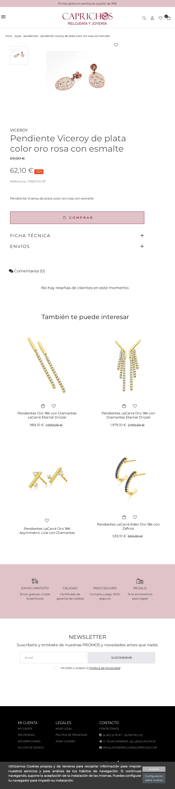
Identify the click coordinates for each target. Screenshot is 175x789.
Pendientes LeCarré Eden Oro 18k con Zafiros (128, 526)
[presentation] (88, 681)
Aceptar (154, 769)
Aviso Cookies (65, 741)
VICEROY (19, 130)
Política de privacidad (104, 668)
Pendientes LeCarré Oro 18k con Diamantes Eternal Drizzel (128, 415)
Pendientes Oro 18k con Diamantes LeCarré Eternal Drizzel (47, 415)
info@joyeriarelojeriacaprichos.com (130, 747)
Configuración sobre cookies (154, 778)
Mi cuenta (25, 728)
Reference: (18, 181)
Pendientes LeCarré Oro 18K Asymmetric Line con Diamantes (47, 530)
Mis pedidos (26, 735)
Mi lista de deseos (31, 747)
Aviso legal (64, 728)
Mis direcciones (29, 741)
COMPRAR (77, 217)
